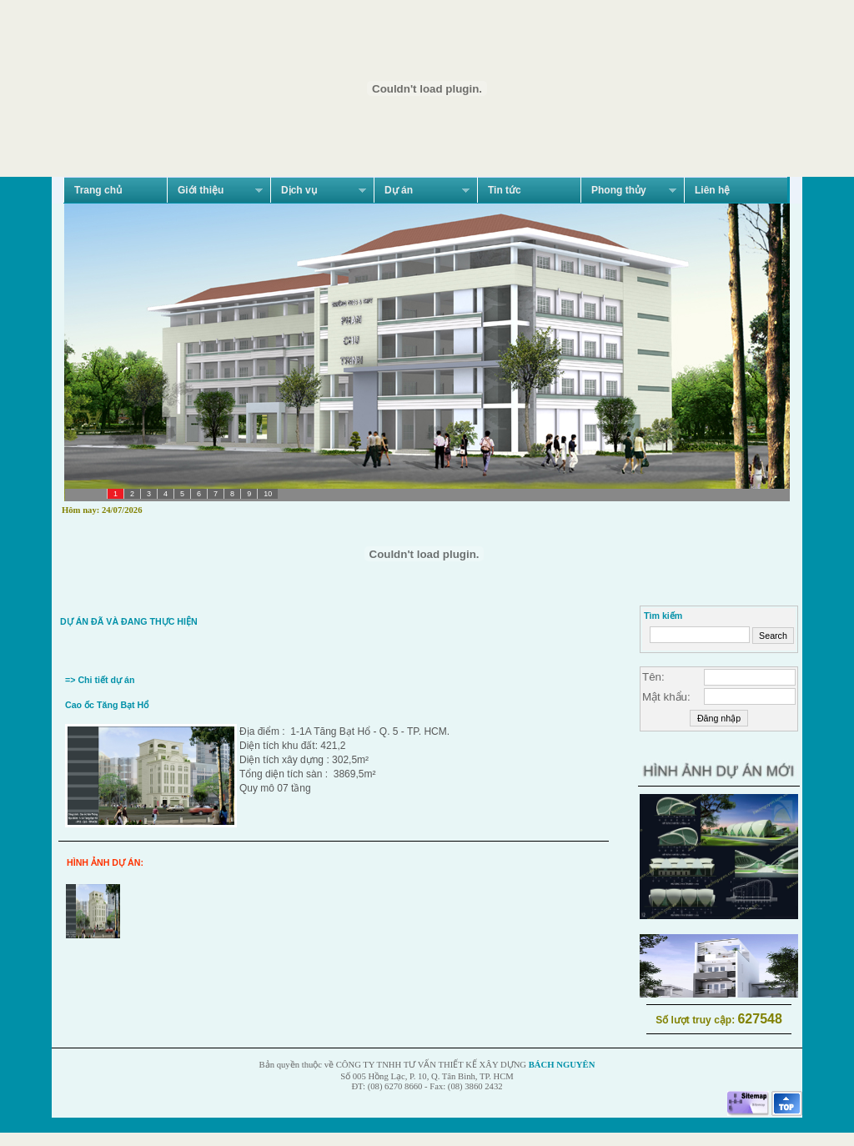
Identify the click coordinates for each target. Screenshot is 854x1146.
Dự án (422, 190)
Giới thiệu (215, 190)
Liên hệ (712, 190)
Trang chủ (98, 190)
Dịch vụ (318, 190)
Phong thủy (628, 190)
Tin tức (504, 190)
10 (268, 494)
